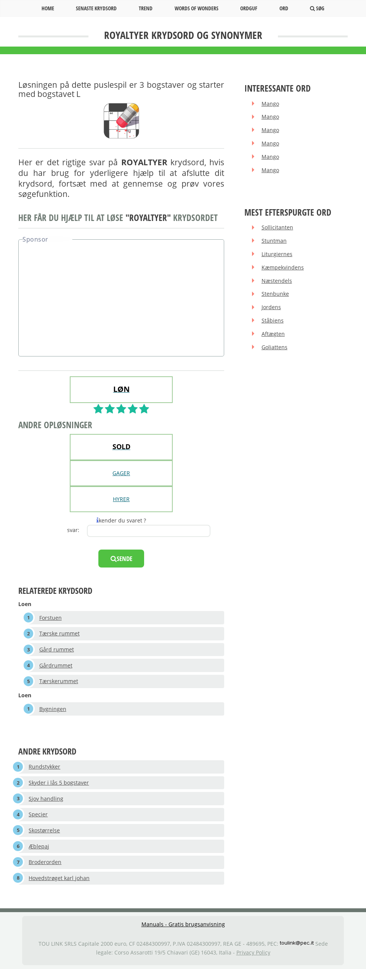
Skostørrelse (44, 830)
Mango (270, 103)
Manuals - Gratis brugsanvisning (183, 924)
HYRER (121, 499)
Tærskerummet (58, 681)
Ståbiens (273, 320)
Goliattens (274, 347)
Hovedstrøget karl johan (59, 878)
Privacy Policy (253, 952)
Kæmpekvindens (283, 267)
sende (121, 558)
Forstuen (50, 617)
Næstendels (277, 280)
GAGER (121, 473)
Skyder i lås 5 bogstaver (59, 782)
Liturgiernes (277, 254)
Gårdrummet (55, 665)
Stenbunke (275, 293)
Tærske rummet (59, 633)
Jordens (271, 307)
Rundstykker (44, 766)
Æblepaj (39, 846)
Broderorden (45, 862)
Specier (38, 814)
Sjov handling (46, 798)
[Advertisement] (121, 298)
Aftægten (273, 333)
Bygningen (52, 709)
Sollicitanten (277, 227)
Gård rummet (56, 649)
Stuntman (274, 240)
